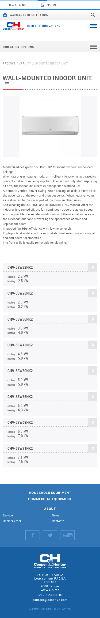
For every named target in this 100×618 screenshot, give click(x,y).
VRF (21, 63)
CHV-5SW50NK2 (52, 371)
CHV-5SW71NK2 (52, 448)
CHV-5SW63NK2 (52, 422)
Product (9, 63)
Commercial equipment (50, 499)
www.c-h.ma (50, 590)
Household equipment (50, 493)
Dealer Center (12, 521)
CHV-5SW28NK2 (52, 293)
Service (8, 515)
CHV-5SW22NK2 (52, 267)
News (56, 515)
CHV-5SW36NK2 (52, 319)
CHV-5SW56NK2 (52, 396)
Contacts (58, 521)
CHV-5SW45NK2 (52, 345)
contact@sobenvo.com (49, 600)
